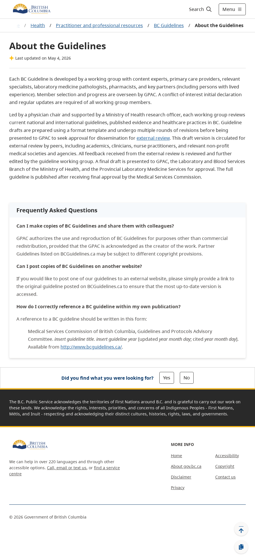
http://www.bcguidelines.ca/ (91, 347)
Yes (166, 377)
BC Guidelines (169, 25)
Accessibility (227, 455)
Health (38, 25)
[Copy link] (241, 547)
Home (176, 455)
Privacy (177, 487)
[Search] (200, 9)
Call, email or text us (66, 467)
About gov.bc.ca (186, 466)
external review (153, 138)
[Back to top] (241, 529)
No (187, 377)
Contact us (225, 477)
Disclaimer (181, 477)
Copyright (224, 466)
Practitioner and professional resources (99, 25)
